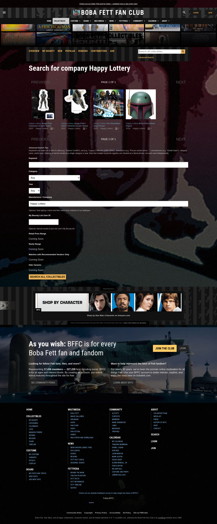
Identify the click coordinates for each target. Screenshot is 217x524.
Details (32, 460)
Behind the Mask (77, 473)
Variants (32, 457)
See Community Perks (43, 382)
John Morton (117, 454)
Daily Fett (74, 413)
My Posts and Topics (37, 473)
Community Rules (74, 513)
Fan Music (74, 419)
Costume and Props (120, 472)
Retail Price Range (37, 234)
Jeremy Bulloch (119, 475)
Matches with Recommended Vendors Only (49, 254)
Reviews (32, 438)
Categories (33, 423)
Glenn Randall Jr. (119, 463)
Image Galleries (77, 416)
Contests (116, 416)
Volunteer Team (160, 413)
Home (49, 21)
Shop (156, 425)
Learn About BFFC (123, 382)
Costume (76, 21)
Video (72, 428)
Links (114, 425)
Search (155, 434)
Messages (116, 428)
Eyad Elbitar (117, 466)
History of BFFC (160, 422)
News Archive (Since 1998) (81, 447)
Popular (70, 51)
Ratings (32, 435)
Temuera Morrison (119, 444)
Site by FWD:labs (140, 513)
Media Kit (157, 416)
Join (210, 13)
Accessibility (115, 513)
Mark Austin (117, 457)
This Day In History (78, 476)
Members (115, 419)
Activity (115, 413)
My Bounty (48, 51)
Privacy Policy (101, 513)
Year (31, 184)
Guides (73, 454)
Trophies (115, 431)
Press (156, 419)
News (113, 21)
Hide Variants (35, 265)
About (166, 21)
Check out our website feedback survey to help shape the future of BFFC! (108, 493)
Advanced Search (146, 57)
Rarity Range (35, 244)
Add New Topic (35, 479)
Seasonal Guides (77, 463)
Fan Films (74, 425)
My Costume (34, 454)
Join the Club (164, 348)
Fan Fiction (75, 431)
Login (195, 13)
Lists (31, 429)
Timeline (32, 444)
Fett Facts (74, 479)
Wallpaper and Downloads (81, 438)
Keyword (33, 158)
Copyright (88, 513)
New (60, 51)
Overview (34, 51)
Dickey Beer (117, 460)
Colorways (33, 426)
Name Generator (119, 422)
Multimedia (100, 21)
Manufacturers (35, 432)
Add (112, 51)
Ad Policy (127, 513)
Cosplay (32, 463)
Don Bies (115, 450)
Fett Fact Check (77, 460)
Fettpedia (125, 21)
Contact (157, 428)
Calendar (153, 21)
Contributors (99, 51)
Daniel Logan (117, 447)
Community (139, 21)
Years (31, 441)
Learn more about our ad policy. (134, 323)
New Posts (33, 476)
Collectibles (61, 21)
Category (33, 171)
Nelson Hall (117, 469)
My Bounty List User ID (39, 215)
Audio (72, 422)
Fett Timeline (76, 485)
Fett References (77, 482)
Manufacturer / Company (40, 197)
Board (88, 21)
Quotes (73, 488)
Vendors (83, 51)
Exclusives (75, 450)
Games (73, 435)
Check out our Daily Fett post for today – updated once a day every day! (108, 4)
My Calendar (117, 441)
